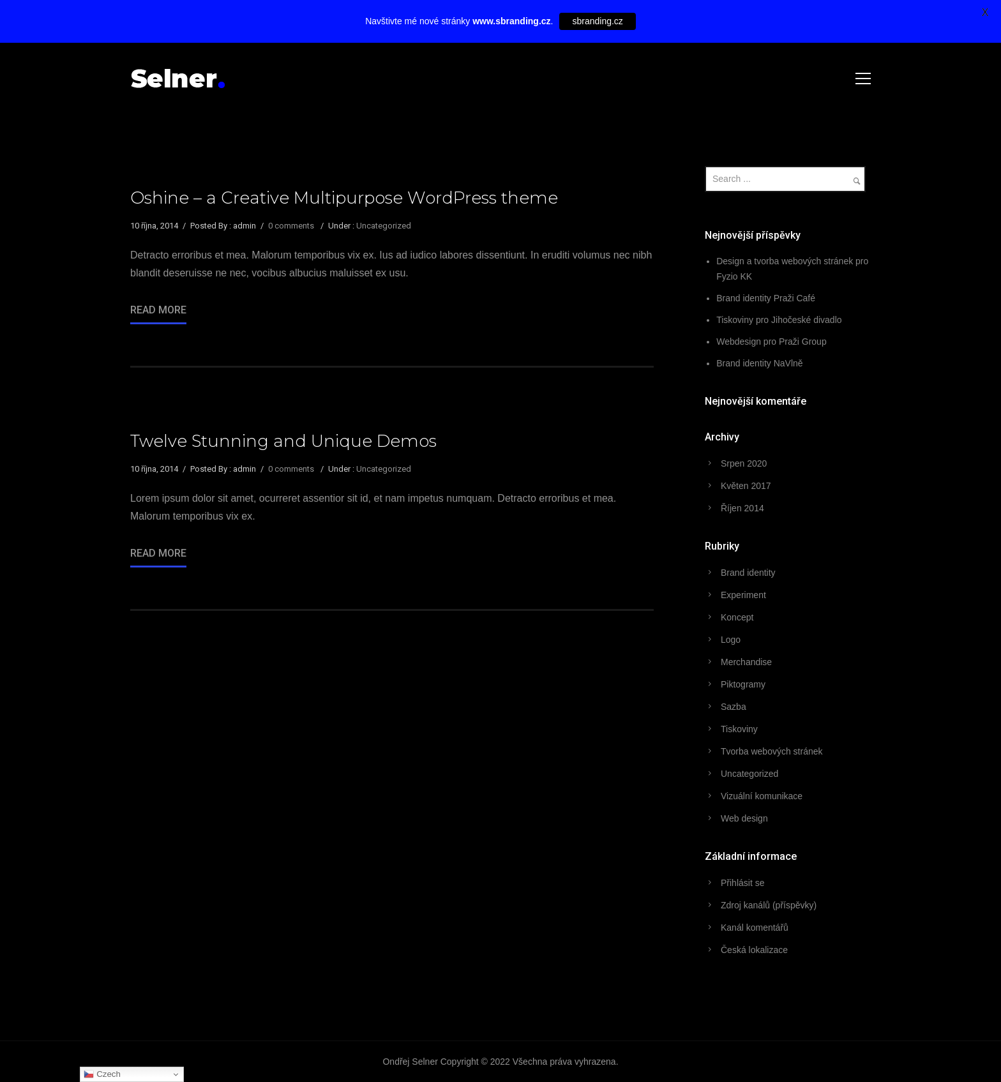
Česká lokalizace (754, 950)
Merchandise (746, 662)
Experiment (743, 595)
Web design (744, 818)
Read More (158, 310)
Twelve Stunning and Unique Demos (283, 441)
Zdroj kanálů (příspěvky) (769, 905)
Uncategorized (383, 225)
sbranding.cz (597, 21)
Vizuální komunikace (761, 796)
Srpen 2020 (744, 463)
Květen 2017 (746, 486)
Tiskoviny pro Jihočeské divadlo (778, 320)
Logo (731, 640)
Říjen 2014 (742, 508)
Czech (102, 1074)
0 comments (291, 225)
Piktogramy (743, 684)
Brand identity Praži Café (765, 298)
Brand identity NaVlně (759, 363)
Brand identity (748, 572)
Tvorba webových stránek (772, 751)
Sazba (733, 707)
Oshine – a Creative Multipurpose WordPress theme (344, 198)
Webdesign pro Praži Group (771, 341)
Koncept (737, 617)
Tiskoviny (739, 729)
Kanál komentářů (754, 927)
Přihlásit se (742, 883)
